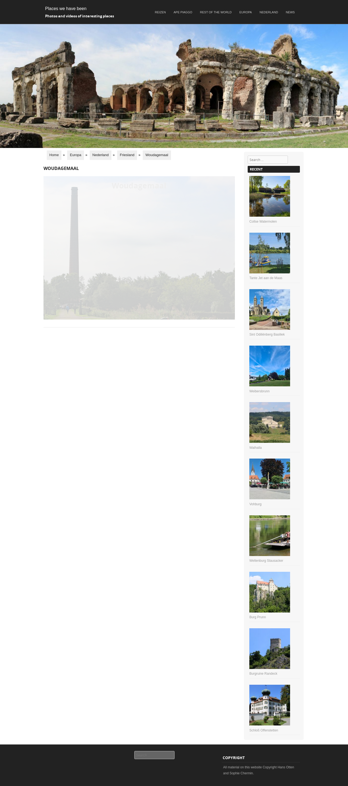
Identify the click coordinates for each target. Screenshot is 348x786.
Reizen (160, 12)
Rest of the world (216, 12)
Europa (246, 12)
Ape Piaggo (183, 12)
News (290, 12)
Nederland (269, 12)
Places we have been (65, 8)
